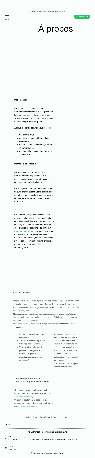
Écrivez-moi (12, 449)
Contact (61, 453)
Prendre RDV (82, 17)
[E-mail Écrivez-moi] (6, 448)
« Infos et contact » (23, 397)
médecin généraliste (23, 231)
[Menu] (7, 17)
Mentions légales (52, 453)
